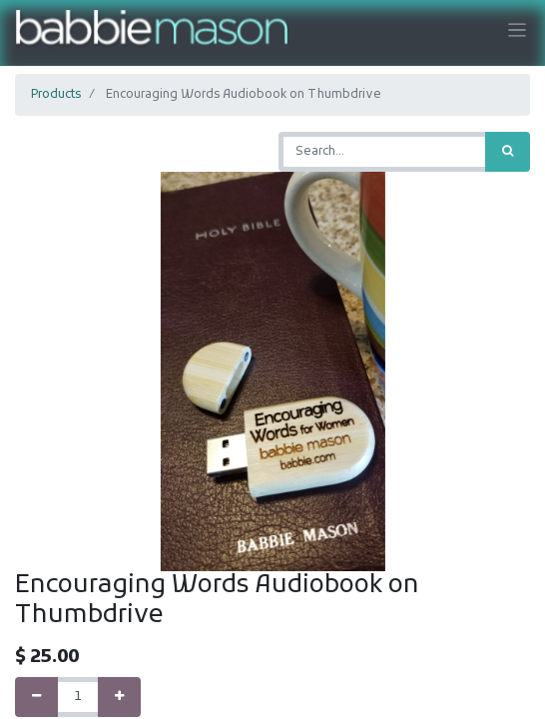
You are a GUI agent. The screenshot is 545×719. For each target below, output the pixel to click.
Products (56, 95)
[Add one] (119, 697)
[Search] (507, 152)
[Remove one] (36, 697)
